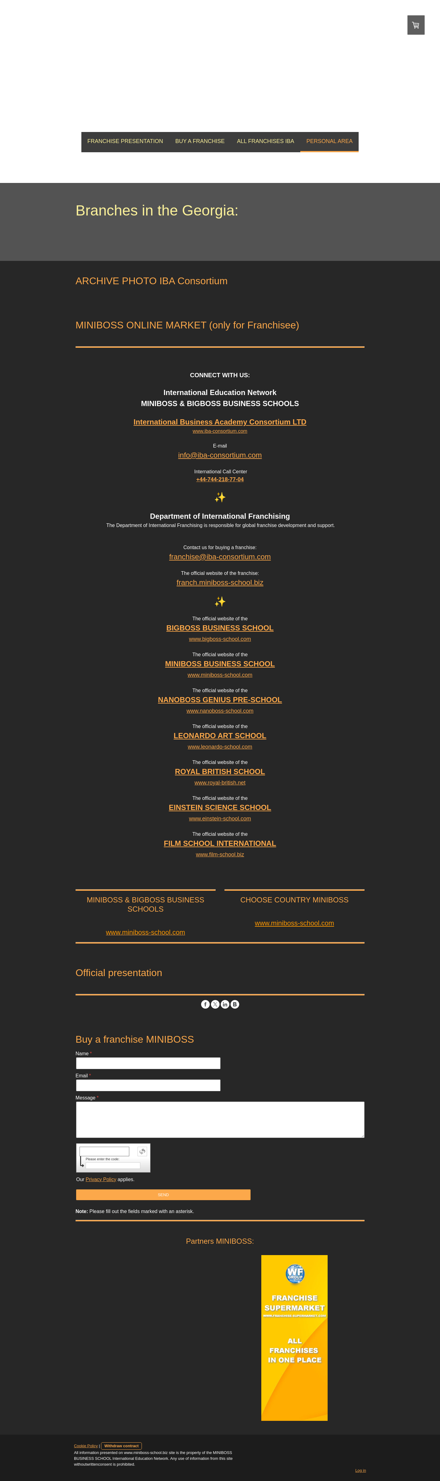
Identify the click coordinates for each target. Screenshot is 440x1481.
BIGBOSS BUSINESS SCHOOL (220, 628)
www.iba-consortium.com (220, 431)
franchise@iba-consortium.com (220, 556)
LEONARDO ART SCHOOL (220, 735)
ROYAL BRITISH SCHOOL (220, 771)
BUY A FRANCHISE (200, 141)
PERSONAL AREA (329, 141)
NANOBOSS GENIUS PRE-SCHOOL (220, 700)
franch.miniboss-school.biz (220, 582)
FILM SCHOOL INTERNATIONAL (220, 843)
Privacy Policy (99, 1179)
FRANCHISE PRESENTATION (125, 141)
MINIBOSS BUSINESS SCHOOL (220, 664)
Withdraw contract (120, 1446)
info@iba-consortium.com (220, 455)
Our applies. (104, 1179)
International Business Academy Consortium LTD (220, 422)
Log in (362, 1470)
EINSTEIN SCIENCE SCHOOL (220, 807)
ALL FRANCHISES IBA (265, 141)
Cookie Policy (85, 1446)
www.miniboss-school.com (295, 923)
